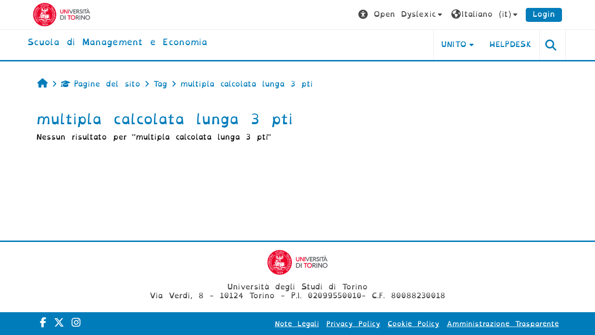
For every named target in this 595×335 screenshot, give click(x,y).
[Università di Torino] (62, 14)
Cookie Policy (413, 324)
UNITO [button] (454, 44)
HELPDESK (510, 44)
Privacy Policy (353, 324)
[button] (401, 14)
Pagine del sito (100, 84)
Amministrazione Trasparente (503, 324)
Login (544, 14)
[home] (117, 43)
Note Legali (297, 324)
